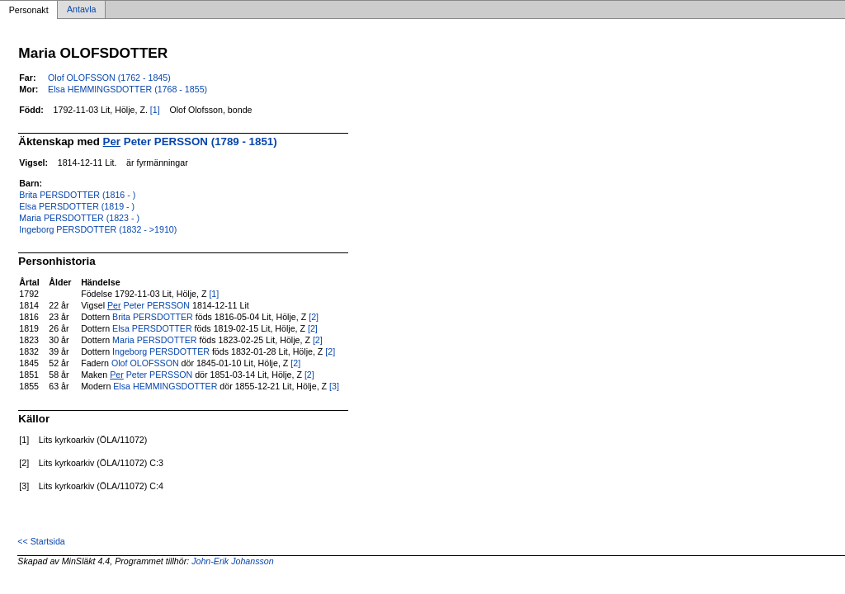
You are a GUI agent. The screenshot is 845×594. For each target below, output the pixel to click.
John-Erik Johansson (232, 561)
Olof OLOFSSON (145, 363)
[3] (334, 386)
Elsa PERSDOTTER (152, 328)
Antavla (82, 10)
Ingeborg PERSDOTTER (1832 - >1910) (98, 229)
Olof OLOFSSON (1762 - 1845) (109, 77)
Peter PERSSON (148, 305)
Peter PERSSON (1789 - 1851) (190, 141)
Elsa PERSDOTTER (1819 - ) (77, 206)
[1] (155, 110)
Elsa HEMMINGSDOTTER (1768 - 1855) (127, 89)
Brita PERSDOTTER (152, 317)
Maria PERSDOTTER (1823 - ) (79, 218)
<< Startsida (40, 541)
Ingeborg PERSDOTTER (161, 351)
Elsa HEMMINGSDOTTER (165, 386)
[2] (314, 317)
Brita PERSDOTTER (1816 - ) (77, 195)
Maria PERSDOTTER (154, 340)
